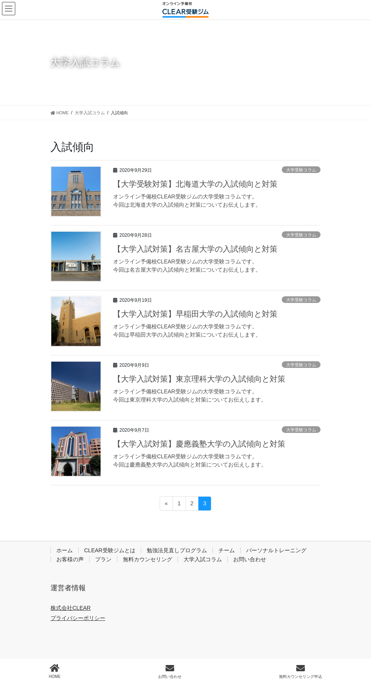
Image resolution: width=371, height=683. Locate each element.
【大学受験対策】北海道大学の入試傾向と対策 (195, 184)
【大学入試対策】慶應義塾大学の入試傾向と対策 (199, 444)
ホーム (64, 550)
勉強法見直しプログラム (177, 550)
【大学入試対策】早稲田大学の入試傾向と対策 (195, 314)
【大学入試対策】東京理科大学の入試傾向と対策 (199, 379)
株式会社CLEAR (70, 608)
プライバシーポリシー (77, 618)
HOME (55, 671)
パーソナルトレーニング (276, 550)
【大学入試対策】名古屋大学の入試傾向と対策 (195, 249)
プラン (103, 559)
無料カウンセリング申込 (300, 671)
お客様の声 (70, 559)
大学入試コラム (203, 559)
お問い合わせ (249, 559)
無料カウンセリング (147, 559)
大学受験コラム (301, 170)
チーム (226, 550)
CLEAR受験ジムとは (109, 550)
